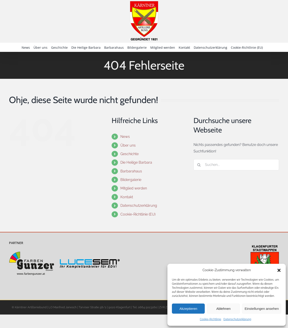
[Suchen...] (236, 164)
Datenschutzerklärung (237, 319)
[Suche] (199, 164)
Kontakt (126, 197)
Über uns (128, 145)
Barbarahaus (131, 171)
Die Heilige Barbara (136, 162)
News (125, 136)
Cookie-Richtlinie (210, 319)
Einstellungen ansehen (262, 308)
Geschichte (129, 154)
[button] (279, 270)
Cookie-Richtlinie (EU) (137, 214)
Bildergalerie (130, 180)
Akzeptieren (188, 308)
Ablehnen (223, 308)
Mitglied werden (133, 188)
